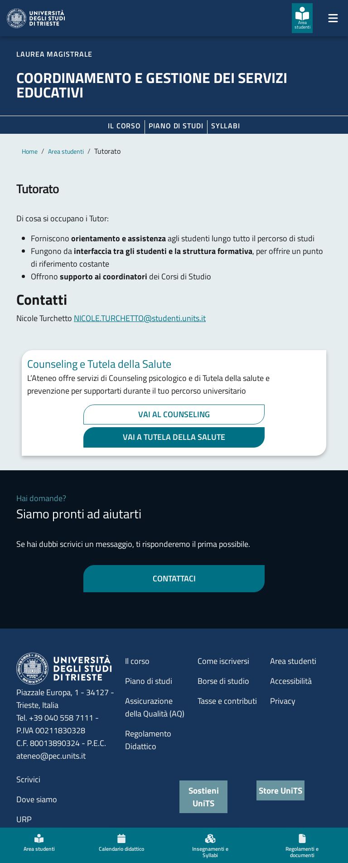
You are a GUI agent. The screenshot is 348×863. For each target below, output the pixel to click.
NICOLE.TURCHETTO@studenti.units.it (140, 318)
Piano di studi (148, 681)
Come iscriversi (223, 661)
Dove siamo (36, 799)
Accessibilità (291, 681)
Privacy (282, 701)
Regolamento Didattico (148, 739)
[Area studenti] (302, 18)
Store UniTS (280, 790)
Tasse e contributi (227, 701)
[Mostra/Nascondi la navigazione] (333, 18)
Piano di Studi (176, 125)
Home (30, 151)
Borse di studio (223, 681)
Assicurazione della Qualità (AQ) (154, 707)
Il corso (124, 125)
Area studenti (66, 151)
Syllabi (225, 125)
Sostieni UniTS (203, 796)
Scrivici (28, 779)
